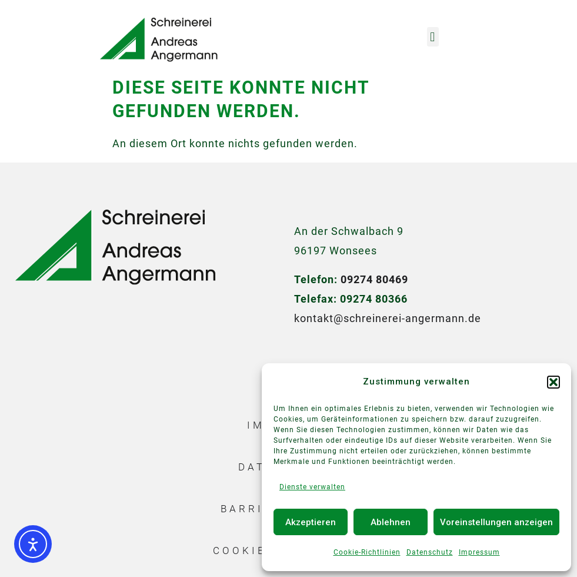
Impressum (479, 552)
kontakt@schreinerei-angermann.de (387, 318)
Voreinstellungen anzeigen (496, 522)
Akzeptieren (310, 522)
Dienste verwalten (312, 487)
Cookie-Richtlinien (367, 552)
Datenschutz (429, 552)
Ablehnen (391, 522)
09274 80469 (374, 279)
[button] (553, 382)
